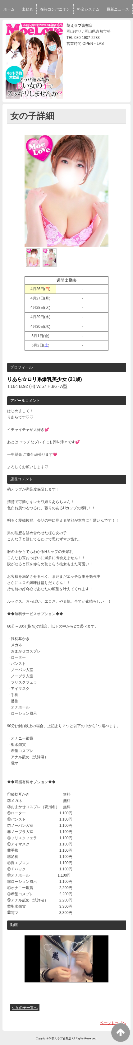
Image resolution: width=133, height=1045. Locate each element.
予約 (51, 26)
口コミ (67, 26)
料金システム (88, 9)
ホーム (9, 9)
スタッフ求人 (114, 26)
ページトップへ (113, 1023)
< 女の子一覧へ (25, 1007)
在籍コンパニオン (55, 9)
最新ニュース (118, 9)
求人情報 (87, 26)
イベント (10, 26)
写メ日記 (32, 26)
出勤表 (27, 9)
